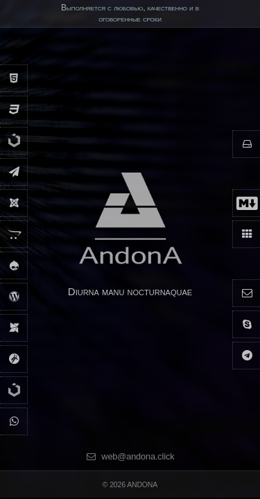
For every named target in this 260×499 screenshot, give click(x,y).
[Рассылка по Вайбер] (14, 421)
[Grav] (14, 359)
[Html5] (14, 78)
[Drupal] (14, 265)
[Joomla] (14, 203)
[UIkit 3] (14, 150)
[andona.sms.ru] (14, 171)
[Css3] (14, 109)
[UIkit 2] (14, 399)
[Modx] (14, 327)
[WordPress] (14, 296)
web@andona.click (129, 457)
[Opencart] (14, 234)
